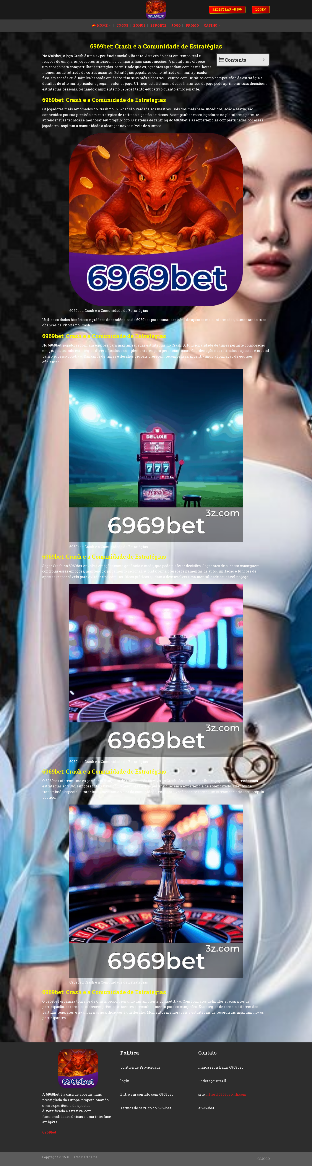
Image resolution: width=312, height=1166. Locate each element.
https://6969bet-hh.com (226, 1094)
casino (212, 25)
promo (192, 25)
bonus (139, 25)
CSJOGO (263, 1159)
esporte (158, 25)
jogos (122, 25)
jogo (176, 25)
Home (101, 25)
